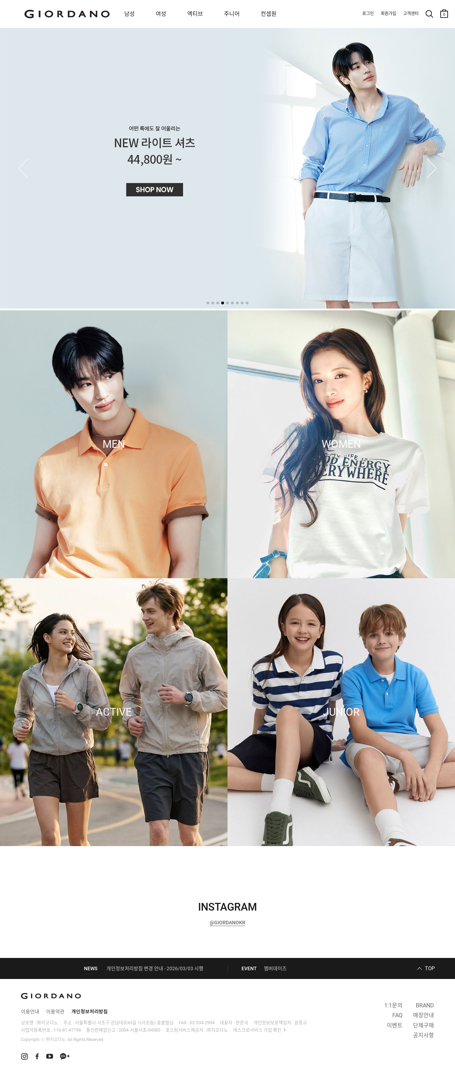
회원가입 (388, 13)
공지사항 (423, 1035)
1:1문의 (393, 1005)
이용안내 (30, 1011)
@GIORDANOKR (227, 922)
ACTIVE (114, 712)
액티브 (195, 14)
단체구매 (423, 1025)
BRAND (425, 1005)
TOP (430, 968)
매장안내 (423, 1015)
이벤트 (394, 1025)
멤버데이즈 (275, 968)
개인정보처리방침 (89, 1011)
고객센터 (411, 13)
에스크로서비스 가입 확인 (257, 1030)
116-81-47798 (67, 1030)
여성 (161, 14)
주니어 (232, 14)
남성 (129, 14)
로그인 (368, 13)
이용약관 (55, 1011)
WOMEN (341, 444)
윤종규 (300, 1022)
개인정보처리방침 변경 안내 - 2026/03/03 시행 (154, 968)
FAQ (397, 1015)
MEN (114, 444)
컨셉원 (268, 14)
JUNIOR (341, 712)
